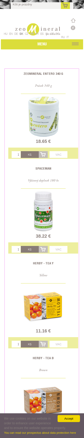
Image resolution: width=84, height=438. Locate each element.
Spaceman (43, 168)
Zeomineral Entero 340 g (43, 73)
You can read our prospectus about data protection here (40, 432)
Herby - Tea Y (43, 263)
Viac (58, 154)
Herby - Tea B (43, 358)
